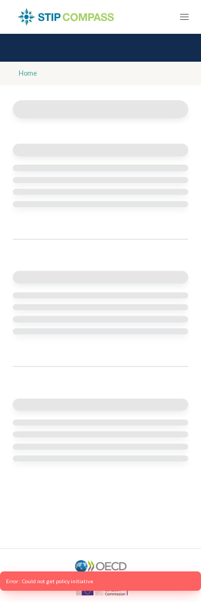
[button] (184, 17)
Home (28, 73)
